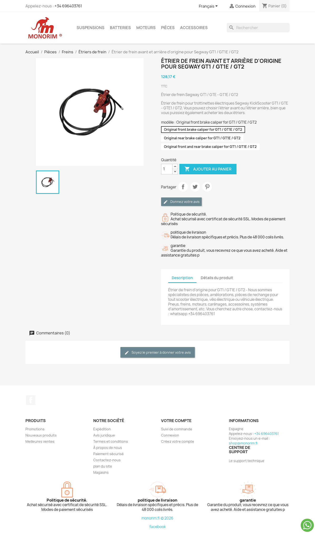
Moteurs (146, 27)
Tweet (195, 186)
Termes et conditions (110, 441)
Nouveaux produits (41, 435)
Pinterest (207, 186)
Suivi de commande (176, 429)
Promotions (34, 429)
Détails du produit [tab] (217, 277)
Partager (183, 186)
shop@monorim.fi (243, 443)
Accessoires (194, 27)
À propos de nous (107, 447)
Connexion (170, 435)
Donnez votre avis (181, 201)
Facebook (30, 400)
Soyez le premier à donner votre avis (157, 352)
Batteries (120, 27)
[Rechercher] (258, 27)
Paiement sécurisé (108, 454)
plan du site (102, 466)
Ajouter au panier (207, 169)
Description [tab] (182, 277)
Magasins (101, 472)
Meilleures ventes (39, 441)
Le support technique (246, 460)
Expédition (102, 429)
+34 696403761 (68, 6)
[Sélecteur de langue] (209, 6)
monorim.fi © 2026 (157, 518)
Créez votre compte (177, 441)
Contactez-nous (107, 460)
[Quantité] (166, 169)
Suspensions (90, 27)
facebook (157, 526)
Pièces (168, 27)
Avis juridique (104, 435)
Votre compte (176, 420)
